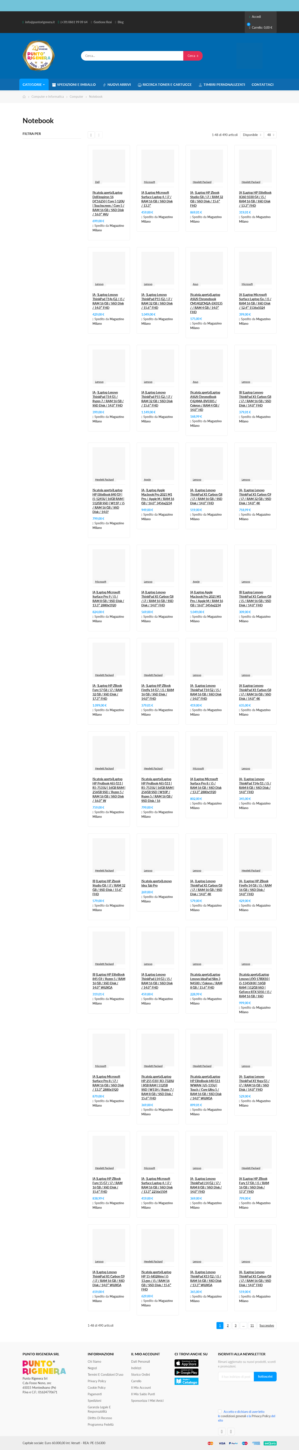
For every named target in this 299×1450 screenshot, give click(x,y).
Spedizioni (94, 1400)
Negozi (92, 1368)
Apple (147, 479)
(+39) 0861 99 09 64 (74, 22)
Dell (97, 182)
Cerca (193, 56)
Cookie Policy (97, 1387)
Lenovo (99, 284)
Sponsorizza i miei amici (147, 1400)
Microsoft (149, 182)
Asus (195, 284)
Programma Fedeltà (101, 1424)
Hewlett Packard (202, 182)
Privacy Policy (97, 1381)
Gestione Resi (103, 22)
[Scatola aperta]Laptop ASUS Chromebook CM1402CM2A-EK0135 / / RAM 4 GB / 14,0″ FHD (206, 303)
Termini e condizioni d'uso (105, 1374)
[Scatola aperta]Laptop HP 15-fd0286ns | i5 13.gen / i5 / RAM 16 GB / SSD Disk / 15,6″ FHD (156, 1280)
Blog (121, 22)
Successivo (266, 1325)
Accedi (255, 16)
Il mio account (141, 1387)
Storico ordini (140, 1374)
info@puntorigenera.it (40, 22)
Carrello (136, 1381)
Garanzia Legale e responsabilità (99, 1409)
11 (252, 1325)
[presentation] (247, 1396)
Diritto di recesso (100, 1418)
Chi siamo (94, 1361)
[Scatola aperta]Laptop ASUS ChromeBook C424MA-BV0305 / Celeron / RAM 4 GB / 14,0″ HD (205, 401)
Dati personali (140, 1361)
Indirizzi (136, 1368)
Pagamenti (95, 1394)
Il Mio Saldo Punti (143, 1394)
